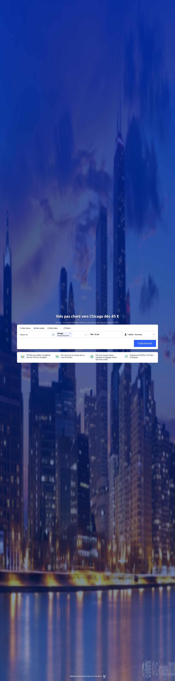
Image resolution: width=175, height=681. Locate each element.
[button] (147, 4)
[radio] (25, 328)
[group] (36, 334)
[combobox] (24, 334)
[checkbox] (67, 328)
